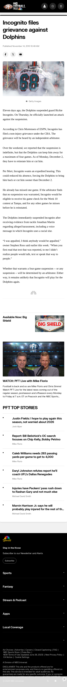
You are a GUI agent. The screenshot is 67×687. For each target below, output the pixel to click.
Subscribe (9, 560)
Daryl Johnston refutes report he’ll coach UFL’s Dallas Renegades (34, 472)
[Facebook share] (5, 54)
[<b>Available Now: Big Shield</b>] (49, 323)
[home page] (14, 6)
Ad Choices (8, 650)
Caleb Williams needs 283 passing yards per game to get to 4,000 (34, 455)
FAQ (55, 650)
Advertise (19, 650)
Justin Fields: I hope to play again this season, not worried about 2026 (37, 420)
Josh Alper (17, 426)
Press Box (26, 652)
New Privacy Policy (54, 655)
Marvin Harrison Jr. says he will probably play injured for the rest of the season (38, 507)
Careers (29, 650)
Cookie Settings (22, 657)
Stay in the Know (12, 548)
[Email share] (20, 54)
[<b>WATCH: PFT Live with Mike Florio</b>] (33, 359)
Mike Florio (17, 444)
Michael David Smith (21, 496)
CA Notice (7, 657)
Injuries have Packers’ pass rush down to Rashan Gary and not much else (37, 490)
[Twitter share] (13, 54)
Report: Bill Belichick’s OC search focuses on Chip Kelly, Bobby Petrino (36, 437)
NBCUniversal (21, 662)
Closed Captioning (43, 650)
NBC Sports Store (11, 652)
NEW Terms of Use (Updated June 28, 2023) (23, 655)
